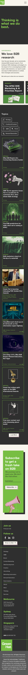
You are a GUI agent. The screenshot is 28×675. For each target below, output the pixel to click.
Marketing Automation (10, 574)
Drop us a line (10, 543)
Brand (14, 135)
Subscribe (11, 487)
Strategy (7, 126)
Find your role (7, 528)
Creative (6, 568)
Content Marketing (9, 561)
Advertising (7, 571)
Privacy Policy (6, 656)
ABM (6, 135)
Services (6, 594)
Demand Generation (9, 577)
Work (5, 587)
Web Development (9, 564)
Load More (13, 435)
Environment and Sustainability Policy (17, 656)
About (5, 584)
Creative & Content (10, 130)
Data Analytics (8, 581)
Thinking (6, 591)
